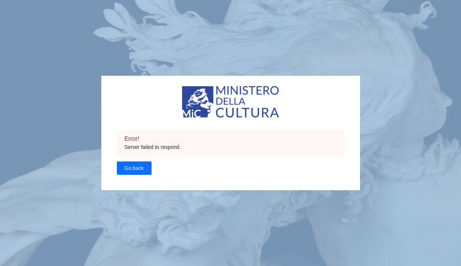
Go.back (134, 168)
